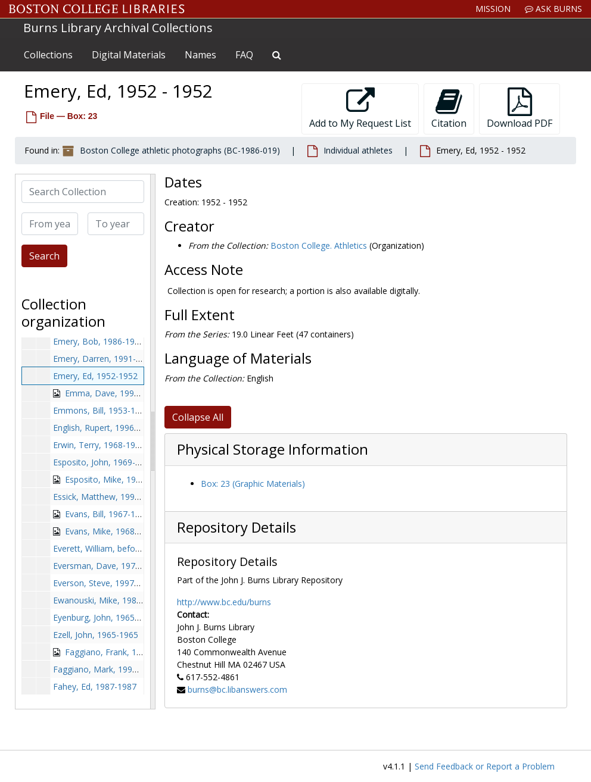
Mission (493, 8)
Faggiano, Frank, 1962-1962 (119, 652)
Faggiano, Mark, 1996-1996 (106, 669)
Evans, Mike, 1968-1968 (111, 531)
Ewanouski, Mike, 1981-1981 (108, 600)
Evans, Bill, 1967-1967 (107, 514)
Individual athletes (358, 150)
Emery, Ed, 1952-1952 (95, 375)
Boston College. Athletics (318, 245)
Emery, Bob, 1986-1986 (98, 341)
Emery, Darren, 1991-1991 (104, 358)
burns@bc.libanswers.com (237, 689)
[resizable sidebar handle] (152, 441)
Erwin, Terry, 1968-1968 (99, 445)
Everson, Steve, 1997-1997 (104, 583)
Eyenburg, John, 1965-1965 (105, 617)
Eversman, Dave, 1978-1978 (107, 565)
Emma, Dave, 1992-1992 (113, 393)
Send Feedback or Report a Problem (485, 766)
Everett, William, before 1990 (108, 548)
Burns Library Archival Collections (118, 28)
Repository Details (236, 527)
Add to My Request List (360, 108)
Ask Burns (553, 8)
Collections (48, 54)
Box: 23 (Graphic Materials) (253, 483)
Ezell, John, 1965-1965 (95, 634)
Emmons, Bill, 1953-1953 (101, 410)
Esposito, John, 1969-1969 (103, 462)
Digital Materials (129, 54)
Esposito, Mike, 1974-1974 (116, 479)
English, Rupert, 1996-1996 (104, 427)
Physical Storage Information (272, 449)
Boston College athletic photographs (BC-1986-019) (180, 150)
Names (200, 54)
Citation (448, 108)
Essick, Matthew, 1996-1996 (107, 496)
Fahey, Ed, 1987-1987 (94, 686)
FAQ (244, 54)
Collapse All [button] (197, 417)
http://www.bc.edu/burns (224, 602)
